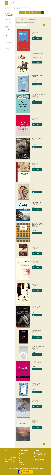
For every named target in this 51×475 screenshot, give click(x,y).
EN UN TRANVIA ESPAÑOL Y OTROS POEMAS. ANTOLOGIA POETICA (38, 224)
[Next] (45, 25)
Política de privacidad (24, 456)
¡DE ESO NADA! (35, 361)
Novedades (34, 12)
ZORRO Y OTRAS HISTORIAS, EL (38, 398)
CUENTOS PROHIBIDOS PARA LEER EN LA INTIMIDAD (38, 259)
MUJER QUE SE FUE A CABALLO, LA (38, 54)
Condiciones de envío (24, 455)
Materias (22, 458)
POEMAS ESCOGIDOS (36, 330)
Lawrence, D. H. (34, 308)
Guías (24, 12)
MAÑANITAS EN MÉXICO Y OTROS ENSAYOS (38, 245)
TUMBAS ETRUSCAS (36, 162)
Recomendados (28, 12)
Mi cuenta (22, 464)
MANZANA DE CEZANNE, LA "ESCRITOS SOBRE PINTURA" (38, 30)
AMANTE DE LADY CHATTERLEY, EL (36, 307)
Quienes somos (23, 453)
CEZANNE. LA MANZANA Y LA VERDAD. (38, 95)
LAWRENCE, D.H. (35, 32)
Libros (20, 12)
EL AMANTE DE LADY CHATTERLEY (36, 139)
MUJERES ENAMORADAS (37, 283)
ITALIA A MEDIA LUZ (36, 202)
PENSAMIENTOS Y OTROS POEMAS (37, 76)
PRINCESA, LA (35, 420)
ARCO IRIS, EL (35, 184)
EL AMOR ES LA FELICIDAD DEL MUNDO (38, 116)
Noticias (39, 12)
